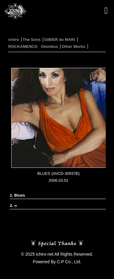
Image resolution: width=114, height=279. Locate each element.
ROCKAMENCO (22, 46)
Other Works (73, 46)
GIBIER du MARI (59, 39)
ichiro (13, 39)
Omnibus (49, 46)
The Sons (32, 39)
